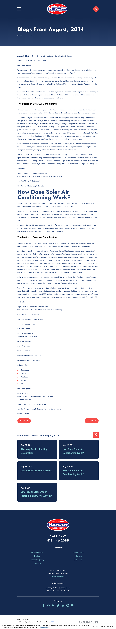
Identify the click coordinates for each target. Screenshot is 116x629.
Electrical (37, 564)
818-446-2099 (58, 540)
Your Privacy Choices (45, 622)
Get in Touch (79, 560)
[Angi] (58, 605)
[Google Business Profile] (72, 605)
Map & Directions (58, 577)
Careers (79, 556)
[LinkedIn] (63, 605)
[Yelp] (53, 605)
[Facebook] (43, 605)
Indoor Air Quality (37, 560)
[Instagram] (67, 605)
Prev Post (24, 421)
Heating (37, 556)
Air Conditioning (37, 552)
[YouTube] (48, 605)
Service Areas (78, 552)
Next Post (92, 421)
